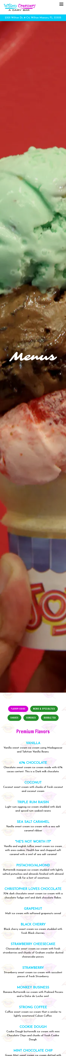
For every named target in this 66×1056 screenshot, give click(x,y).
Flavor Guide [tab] (18, 666)
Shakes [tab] (14, 675)
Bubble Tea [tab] (50, 675)
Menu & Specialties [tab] (44, 666)
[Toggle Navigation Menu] (61, 4)
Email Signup (33, 1052)
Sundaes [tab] (31, 675)
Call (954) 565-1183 (33, 1046)
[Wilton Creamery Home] (22, 7)
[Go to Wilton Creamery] (33, 18)
